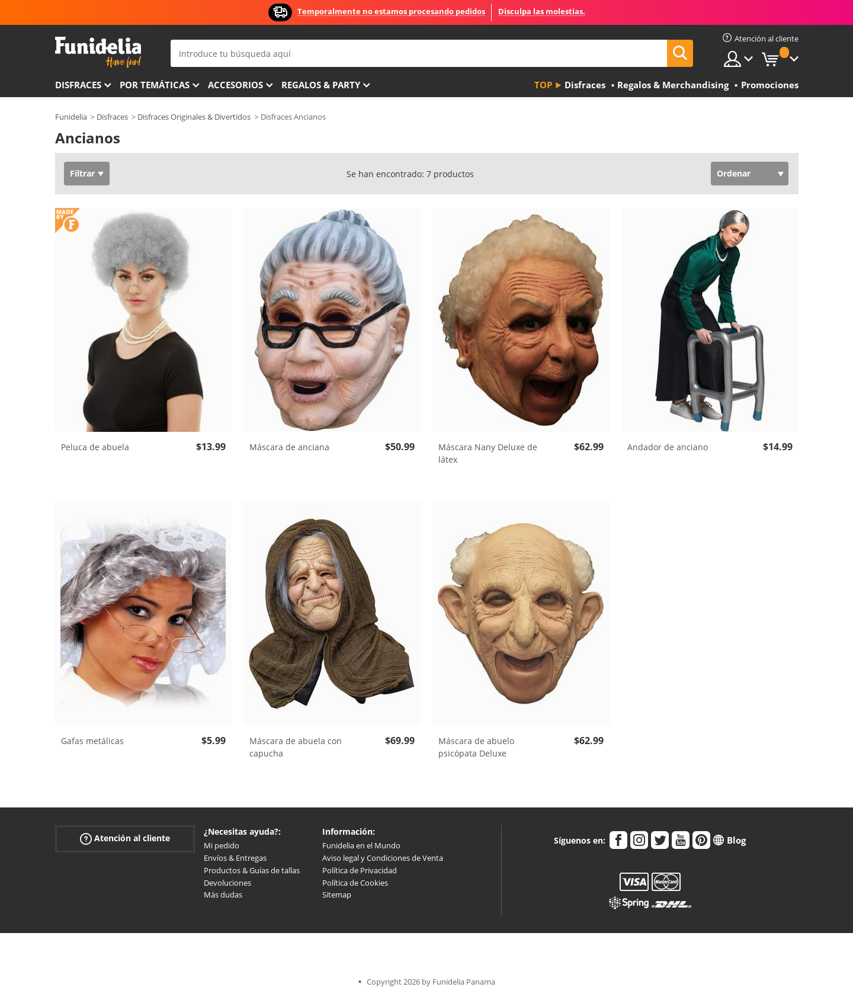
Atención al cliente (125, 838)
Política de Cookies (355, 882)
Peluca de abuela (95, 447)
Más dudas (223, 894)
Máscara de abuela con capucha (295, 747)
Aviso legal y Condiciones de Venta (382, 857)
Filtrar (82, 173)
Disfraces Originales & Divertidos (194, 116)
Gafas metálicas (92, 740)
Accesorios (235, 85)
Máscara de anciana (289, 447)
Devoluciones (227, 882)
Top (543, 85)
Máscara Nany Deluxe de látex (487, 453)
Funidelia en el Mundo (361, 845)
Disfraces (78, 85)
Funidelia (71, 116)
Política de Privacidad (359, 870)
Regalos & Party (320, 85)
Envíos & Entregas (235, 857)
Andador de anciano (667, 447)
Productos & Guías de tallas (252, 870)
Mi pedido (221, 845)
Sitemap (336, 894)
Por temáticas (155, 85)
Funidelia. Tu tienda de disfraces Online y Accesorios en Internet (98, 52)
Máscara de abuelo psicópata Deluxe (476, 747)
